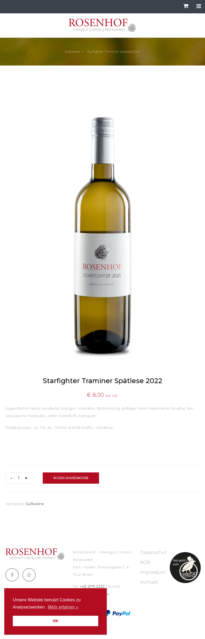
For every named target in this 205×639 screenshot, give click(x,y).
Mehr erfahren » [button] (63, 607)
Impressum (152, 572)
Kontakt (149, 582)
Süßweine (72, 51)
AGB (145, 562)
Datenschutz (154, 552)
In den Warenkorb (70, 478)
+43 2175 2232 (92, 586)
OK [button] (55, 621)
